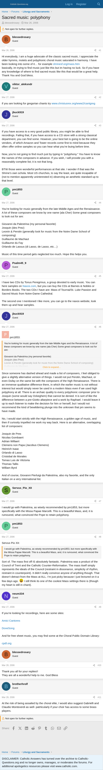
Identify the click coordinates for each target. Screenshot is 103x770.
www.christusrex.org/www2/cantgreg (73, 103)
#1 (100, 50)
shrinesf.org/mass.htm (66, 63)
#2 (100, 97)
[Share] (95, 50)
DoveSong (8, 628)
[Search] (98, 4)
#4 (100, 202)
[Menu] (5, 4)
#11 (99, 697)
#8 (100, 537)
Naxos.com (29, 285)
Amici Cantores (11, 620)
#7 (100, 501)
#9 (100, 607)
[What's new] (91, 4)
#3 (100, 125)
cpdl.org (6, 643)
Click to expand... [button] (52, 367)
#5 (100, 276)
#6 (100, 327)
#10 (99, 665)
